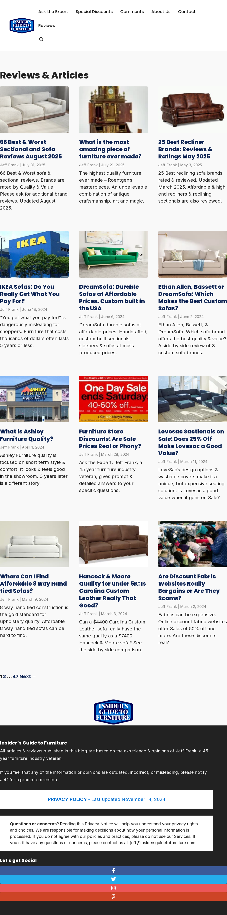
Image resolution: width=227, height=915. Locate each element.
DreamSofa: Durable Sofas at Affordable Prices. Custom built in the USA (112, 297)
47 (16, 676)
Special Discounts (94, 11)
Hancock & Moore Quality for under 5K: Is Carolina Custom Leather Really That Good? (112, 591)
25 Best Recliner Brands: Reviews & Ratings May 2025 (185, 149)
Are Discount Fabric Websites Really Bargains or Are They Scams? (189, 587)
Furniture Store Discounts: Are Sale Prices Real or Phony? (110, 439)
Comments (132, 11)
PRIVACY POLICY (68, 799)
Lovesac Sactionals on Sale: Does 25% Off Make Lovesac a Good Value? (191, 442)
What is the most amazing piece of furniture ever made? (110, 149)
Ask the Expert (53, 11)
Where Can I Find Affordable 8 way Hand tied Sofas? (33, 584)
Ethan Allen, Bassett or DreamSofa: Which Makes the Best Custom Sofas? (192, 297)
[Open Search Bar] (41, 39)
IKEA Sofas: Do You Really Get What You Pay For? (30, 294)
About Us (161, 11)
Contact (187, 11)
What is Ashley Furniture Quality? (26, 435)
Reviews (46, 25)
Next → (27, 676)
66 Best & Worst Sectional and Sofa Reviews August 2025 (31, 149)
